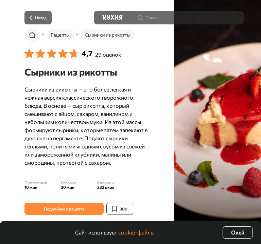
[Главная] (32, 35)
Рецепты (60, 35)
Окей (237, 232)
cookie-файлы (136, 232)
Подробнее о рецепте (64, 208)
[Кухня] (112, 17)
